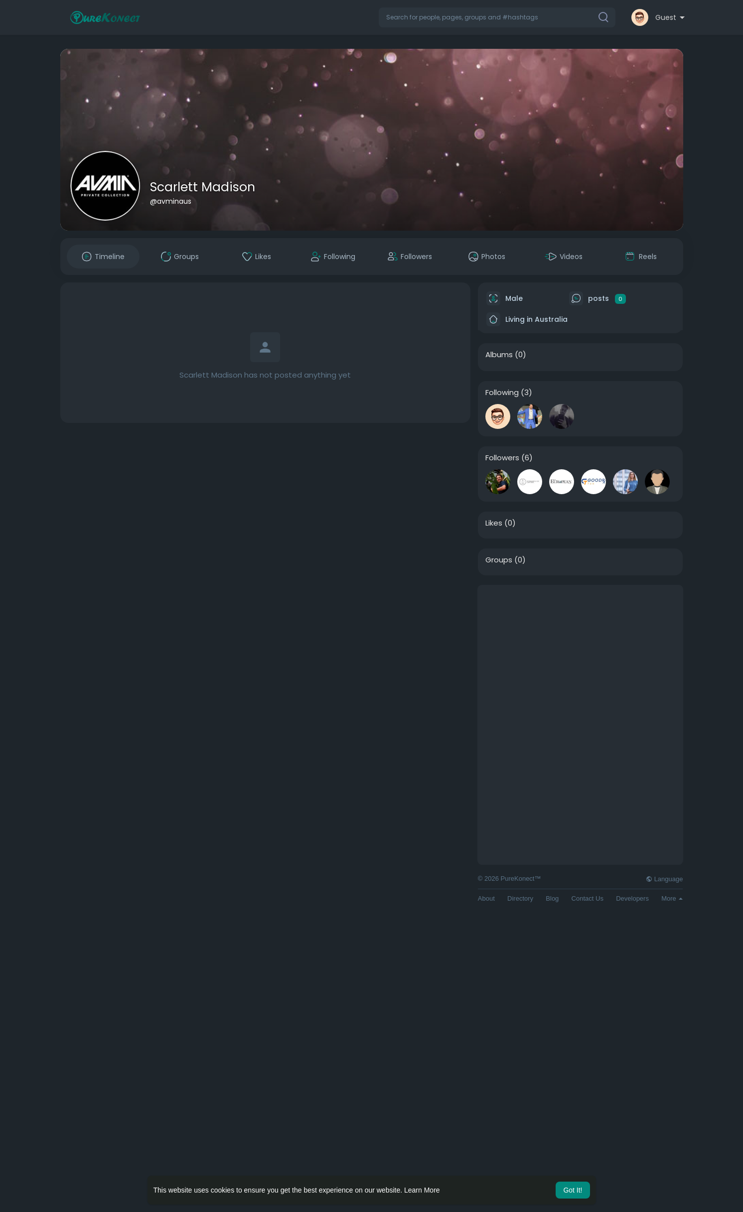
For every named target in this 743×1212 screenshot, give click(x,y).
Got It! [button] (572, 1190)
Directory (520, 898)
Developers (632, 898)
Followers (502, 458)
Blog (552, 898)
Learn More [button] (422, 1190)
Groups (498, 560)
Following (502, 393)
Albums (499, 355)
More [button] (672, 898)
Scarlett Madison (202, 187)
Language (664, 879)
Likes (493, 523)
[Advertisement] (580, 655)
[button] (497, 17)
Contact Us (587, 898)
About (486, 898)
